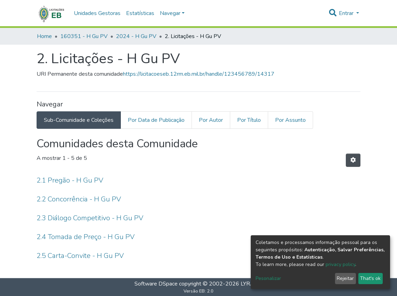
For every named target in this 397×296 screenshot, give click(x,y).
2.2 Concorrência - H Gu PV (79, 199)
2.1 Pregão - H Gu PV (70, 180)
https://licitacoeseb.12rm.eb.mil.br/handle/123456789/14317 (198, 74)
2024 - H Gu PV (136, 36)
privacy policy (340, 264)
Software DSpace (156, 284)
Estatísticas (140, 13)
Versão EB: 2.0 (198, 291)
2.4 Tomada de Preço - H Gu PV (86, 237)
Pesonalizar (268, 278)
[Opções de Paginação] (353, 160)
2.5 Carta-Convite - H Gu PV (80, 255)
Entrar (347, 13)
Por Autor (211, 120)
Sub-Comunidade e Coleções (79, 120)
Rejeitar (345, 278)
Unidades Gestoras (97, 13)
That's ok (370, 278)
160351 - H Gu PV (84, 36)
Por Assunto (290, 120)
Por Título (249, 120)
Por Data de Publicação (156, 120)
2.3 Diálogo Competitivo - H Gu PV (90, 218)
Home (44, 36)
